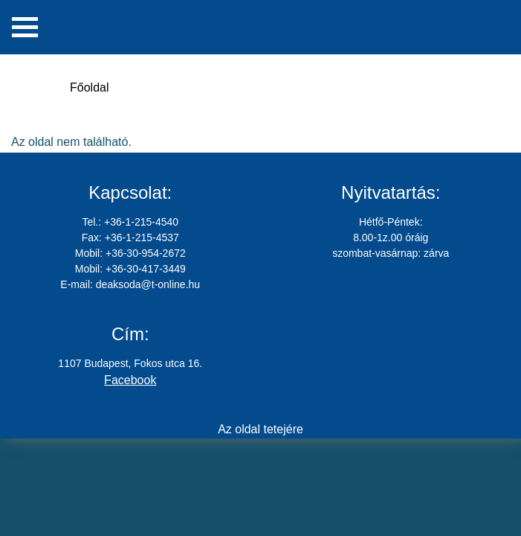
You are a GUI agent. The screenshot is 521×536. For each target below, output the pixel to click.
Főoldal (89, 87)
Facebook (130, 380)
